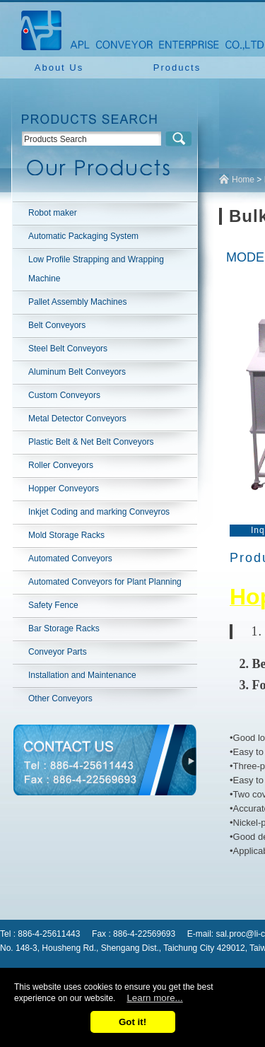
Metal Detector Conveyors (77, 418)
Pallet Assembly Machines (77, 302)
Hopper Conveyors (63, 488)
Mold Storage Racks (66, 535)
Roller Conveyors (60, 465)
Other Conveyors (60, 698)
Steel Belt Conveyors (67, 348)
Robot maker (52, 213)
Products (177, 67)
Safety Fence (53, 605)
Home (243, 180)
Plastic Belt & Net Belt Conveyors (90, 442)
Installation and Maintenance (82, 675)
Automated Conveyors (70, 558)
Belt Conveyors (57, 325)
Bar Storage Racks (64, 628)
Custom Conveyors (64, 395)
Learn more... (154, 998)
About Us (59, 67)
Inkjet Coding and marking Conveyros (99, 512)
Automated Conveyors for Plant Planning (105, 582)
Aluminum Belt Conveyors (77, 372)
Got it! (132, 1022)
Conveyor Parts (57, 652)
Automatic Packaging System (83, 236)
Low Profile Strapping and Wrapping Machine (96, 269)
